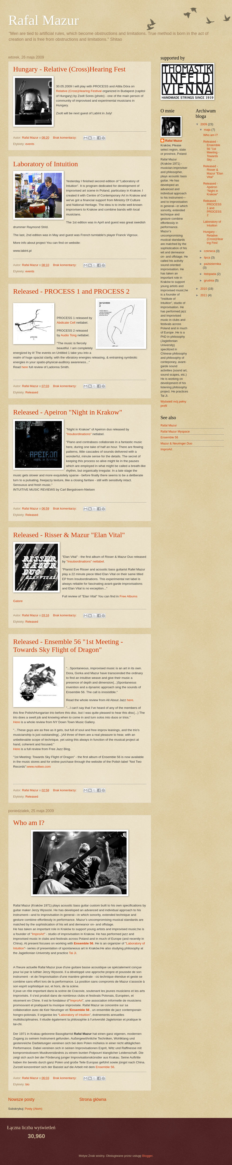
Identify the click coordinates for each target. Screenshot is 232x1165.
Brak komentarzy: (65, 137)
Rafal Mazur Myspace (175, 431)
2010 (204, 288)
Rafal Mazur (43, 20)
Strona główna (92, 1099)
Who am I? (28, 822)
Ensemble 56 (80, 1010)
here (25, 367)
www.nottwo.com (39, 766)
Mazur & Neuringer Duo (176, 443)
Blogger (147, 1156)
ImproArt (38, 934)
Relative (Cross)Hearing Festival (79, 91)
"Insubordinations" (79, 434)
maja (207, 129)
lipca (207, 257)
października (212, 264)
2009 (204, 124)
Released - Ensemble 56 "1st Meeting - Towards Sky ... (211, 150)
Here (16, 722)
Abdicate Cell (66, 322)
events (29, 144)
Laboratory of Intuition (45, 164)
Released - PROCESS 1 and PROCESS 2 (71, 291)
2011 (204, 295)
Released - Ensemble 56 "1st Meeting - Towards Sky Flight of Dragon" (68, 645)
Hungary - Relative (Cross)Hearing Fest (69, 69)
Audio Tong (68, 335)
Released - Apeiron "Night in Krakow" (67, 412)
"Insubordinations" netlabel (85, 561)
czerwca (210, 251)
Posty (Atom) (33, 1108)
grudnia (209, 280)
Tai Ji (72, 953)
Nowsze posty (21, 1099)
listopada (210, 274)
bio (27, 1084)
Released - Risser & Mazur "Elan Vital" (69, 535)
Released (31, 392)
